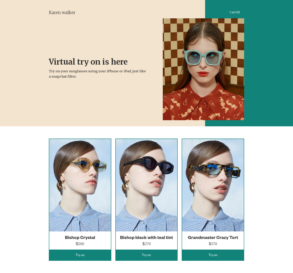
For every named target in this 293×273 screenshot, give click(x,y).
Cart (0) (235, 12)
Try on (80, 256)
